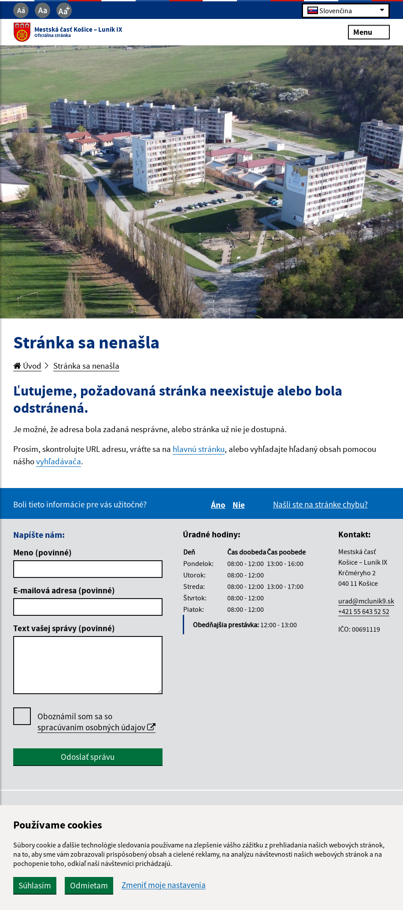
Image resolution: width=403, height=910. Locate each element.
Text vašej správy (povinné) (64, 628)
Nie (240, 504)
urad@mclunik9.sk (366, 600)
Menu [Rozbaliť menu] (369, 32)
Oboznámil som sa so (96, 722)
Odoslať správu (88, 756)
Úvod (27, 365)
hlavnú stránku (199, 449)
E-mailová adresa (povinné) (64, 590)
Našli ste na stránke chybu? (320, 504)
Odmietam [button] (89, 885)
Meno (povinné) (42, 552)
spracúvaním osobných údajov (96, 727)
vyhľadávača (58, 461)
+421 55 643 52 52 (363, 611)
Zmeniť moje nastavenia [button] (164, 885)
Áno (219, 504)
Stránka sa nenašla (86, 365)
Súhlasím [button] (34, 885)
